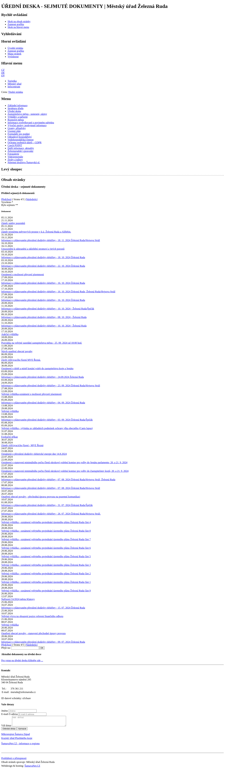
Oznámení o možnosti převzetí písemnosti (22, 274)
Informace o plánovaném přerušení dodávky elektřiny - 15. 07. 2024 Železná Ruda (43, 607)
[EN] (2, 75)
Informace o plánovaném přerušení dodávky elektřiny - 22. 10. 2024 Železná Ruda (43, 266)
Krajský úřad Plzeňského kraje (16, 740)
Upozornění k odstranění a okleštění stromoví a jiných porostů (32, 248)
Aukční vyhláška (9, 334)
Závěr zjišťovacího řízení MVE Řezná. (21, 360)
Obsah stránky (13, 180)
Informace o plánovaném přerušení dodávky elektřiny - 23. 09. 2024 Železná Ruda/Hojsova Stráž (50, 385)
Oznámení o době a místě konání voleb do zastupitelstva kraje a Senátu (37, 368)
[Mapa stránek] (14, 53)
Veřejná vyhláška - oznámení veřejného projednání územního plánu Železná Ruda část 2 (46, 573)
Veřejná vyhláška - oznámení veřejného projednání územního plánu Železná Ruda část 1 (46, 582)
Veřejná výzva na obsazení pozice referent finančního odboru (32, 616)
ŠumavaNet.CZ (32, 767)
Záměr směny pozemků (13, 223)
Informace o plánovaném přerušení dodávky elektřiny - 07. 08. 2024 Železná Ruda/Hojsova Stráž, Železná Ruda (58, 479)
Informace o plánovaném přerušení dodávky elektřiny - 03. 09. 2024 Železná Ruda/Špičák (47, 419)
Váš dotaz (6, 727)
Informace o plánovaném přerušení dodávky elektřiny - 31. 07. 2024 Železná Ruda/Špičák (47, 505)
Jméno (4, 710)
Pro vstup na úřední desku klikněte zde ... (22, 660)
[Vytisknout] (13, 56)
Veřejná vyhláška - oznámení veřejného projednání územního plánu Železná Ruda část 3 (46, 565)
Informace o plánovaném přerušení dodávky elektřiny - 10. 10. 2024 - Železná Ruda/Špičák (47, 308)
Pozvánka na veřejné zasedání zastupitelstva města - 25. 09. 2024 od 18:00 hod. (41, 342)
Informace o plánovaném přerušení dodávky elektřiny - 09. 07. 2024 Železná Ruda (43, 642)
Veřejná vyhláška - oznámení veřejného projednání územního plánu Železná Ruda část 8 (46, 530)
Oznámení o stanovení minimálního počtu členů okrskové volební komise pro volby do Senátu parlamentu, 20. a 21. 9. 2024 (64, 462)
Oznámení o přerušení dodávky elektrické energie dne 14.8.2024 (34, 454)
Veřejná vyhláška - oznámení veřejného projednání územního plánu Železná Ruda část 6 (46, 548)
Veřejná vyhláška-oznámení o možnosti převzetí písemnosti (31, 394)
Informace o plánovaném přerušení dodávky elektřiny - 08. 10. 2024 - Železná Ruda (43, 317)
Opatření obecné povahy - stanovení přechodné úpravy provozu (33, 633)
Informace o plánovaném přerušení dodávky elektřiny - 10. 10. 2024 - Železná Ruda (43, 325)
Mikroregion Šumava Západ (15, 736)
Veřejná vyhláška (10, 411)
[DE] (3, 72)
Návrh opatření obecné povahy (16, 351)
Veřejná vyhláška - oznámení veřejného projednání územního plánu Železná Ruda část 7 (46, 539)
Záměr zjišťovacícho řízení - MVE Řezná (22, 445)
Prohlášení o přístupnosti (13, 760)
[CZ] (2, 70)
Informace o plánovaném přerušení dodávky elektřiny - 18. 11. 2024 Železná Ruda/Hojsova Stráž (50, 240)
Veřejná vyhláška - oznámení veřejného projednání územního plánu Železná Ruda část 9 (46, 590)
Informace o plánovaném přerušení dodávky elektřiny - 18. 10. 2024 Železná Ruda (43, 257)
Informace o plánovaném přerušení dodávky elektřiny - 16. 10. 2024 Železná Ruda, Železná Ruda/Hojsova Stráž (58, 291)
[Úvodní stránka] (15, 48)
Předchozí (6, 199)
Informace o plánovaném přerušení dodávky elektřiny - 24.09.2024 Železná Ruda (42, 377)
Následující (32, 199)
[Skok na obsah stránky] (19, 21)
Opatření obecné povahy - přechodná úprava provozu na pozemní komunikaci (40, 496)
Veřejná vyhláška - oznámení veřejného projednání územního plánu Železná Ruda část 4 (46, 522)
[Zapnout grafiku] (16, 24)
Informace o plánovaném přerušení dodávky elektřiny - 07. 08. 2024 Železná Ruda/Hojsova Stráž (50, 488)
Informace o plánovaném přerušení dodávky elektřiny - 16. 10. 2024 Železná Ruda (43, 283)
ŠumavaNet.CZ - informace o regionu (20, 745)
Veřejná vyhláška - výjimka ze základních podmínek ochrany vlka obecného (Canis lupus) (47, 428)
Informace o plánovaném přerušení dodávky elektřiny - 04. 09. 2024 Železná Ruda (43, 402)
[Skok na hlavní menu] (18, 27)
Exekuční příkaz (9, 436)
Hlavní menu (11, 63)
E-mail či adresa (9, 714)
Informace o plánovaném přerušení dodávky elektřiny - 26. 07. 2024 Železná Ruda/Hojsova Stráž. (51, 513)
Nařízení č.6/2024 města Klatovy (18, 599)
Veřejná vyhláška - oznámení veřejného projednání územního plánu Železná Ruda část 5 (46, 556)
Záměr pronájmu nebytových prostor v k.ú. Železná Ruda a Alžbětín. (36, 231)
